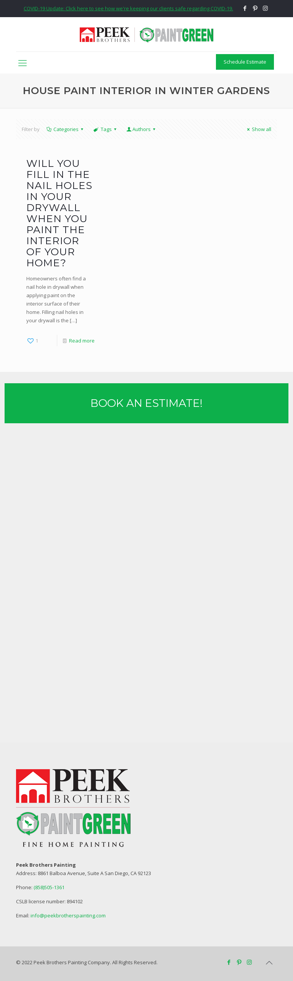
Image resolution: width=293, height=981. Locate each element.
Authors (142, 129)
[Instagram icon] (265, 8)
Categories (65, 129)
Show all (258, 129)
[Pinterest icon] (255, 8)
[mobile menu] (22, 62)
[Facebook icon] (245, 8)
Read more (82, 340)
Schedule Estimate (245, 61)
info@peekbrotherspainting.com (68, 915)
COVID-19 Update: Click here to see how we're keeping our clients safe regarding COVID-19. (128, 8)
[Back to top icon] (269, 963)
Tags (105, 129)
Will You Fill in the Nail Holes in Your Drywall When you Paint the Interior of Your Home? (59, 213)
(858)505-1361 (49, 887)
